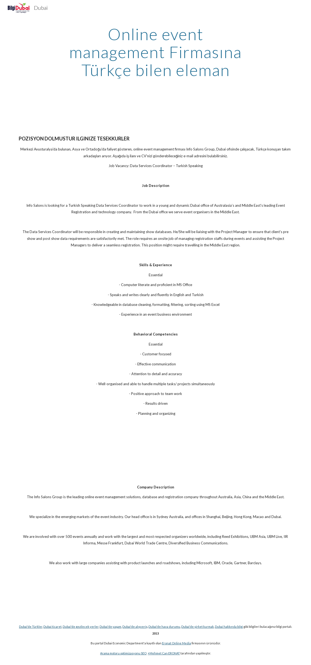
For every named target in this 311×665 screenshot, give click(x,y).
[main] (155, 52)
